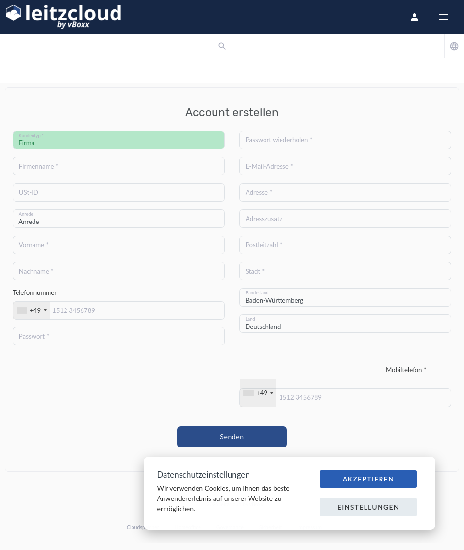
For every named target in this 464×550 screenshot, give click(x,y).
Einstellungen (368, 507)
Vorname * (34, 245)
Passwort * (34, 336)
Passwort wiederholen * (279, 140)
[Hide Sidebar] (443, 17)
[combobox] (31, 310)
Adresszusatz (264, 219)
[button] (414, 17)
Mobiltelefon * (406, 370)
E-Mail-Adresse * (269, 166)
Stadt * (255, 271)
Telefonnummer (35, 292)
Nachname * (36, 271)
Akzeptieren (369, 479)
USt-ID (28, 192)
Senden (232, 436)
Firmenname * (39, 166)
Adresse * (259, 192)
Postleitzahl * (264, 245)
